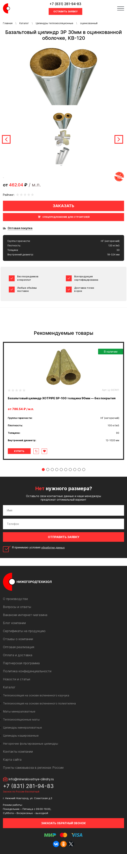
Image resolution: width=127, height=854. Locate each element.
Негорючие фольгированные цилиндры (30, 743)
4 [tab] (56, 469)
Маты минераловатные (19, 711)
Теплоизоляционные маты (21, 719)
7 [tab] (70, 469)
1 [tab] (43, 469)
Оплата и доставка (17, 655)
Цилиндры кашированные (21, 735)
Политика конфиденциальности (27, 671)
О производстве (15, 599)
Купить (19, 451)
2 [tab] (47, 469)
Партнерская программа (21, 663)
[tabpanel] (63, 401)
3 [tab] (52, 469)
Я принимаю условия (38, 547)
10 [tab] (83, 469)
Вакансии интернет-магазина (25, 615)
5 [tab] (61, 469)
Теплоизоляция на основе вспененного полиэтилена (39, 703)
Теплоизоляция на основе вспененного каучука (36, 695)
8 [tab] (74, 469)
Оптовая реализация (18, 647)
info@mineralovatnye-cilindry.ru (31, 779)
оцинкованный (88, 23)
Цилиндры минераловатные (22, 727)
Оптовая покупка (20, 228)
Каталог (24, 23)
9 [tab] (79, 469)
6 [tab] (65, 469)
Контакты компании (18, 751)
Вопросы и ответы (17, 607)
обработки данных (53, 547)
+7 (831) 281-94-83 (65, 4)
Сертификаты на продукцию (24, 631)
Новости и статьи (16, 679)
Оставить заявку (65, 11)
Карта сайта (12, 759)
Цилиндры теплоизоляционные (54, 23)
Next (118, 139)
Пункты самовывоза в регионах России (33, 768)
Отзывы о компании (18, 639)
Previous (6, 139)
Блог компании (14, 623)
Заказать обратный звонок (63, 823)
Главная (8, 23)
